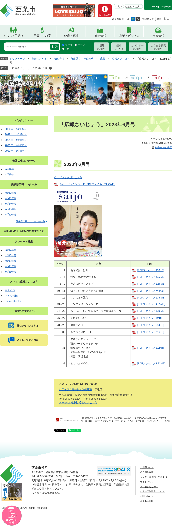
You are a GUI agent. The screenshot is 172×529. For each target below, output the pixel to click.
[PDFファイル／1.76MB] (151, 311)
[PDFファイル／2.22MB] (151, 363)
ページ (81, 44)
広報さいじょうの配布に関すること (24, 231)
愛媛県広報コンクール (24, 184)
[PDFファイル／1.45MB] (151, 297)
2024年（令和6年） (16, 140)
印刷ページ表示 (163, 147)
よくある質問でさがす (158, 47)
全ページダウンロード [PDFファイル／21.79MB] (87, 184)
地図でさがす (101, 47)
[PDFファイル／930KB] (150, 270)
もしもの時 (105, 14)
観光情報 (100, 35)
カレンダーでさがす (137, 47)
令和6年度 (10, 255)
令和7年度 (10, 193)
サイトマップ (147, 481)
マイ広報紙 (11, 295)
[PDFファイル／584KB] (150, 325)
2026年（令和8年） (16, 129)
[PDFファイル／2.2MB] (150, 347)
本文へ (118, 6)
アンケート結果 (24, 241)
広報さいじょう (121, 58)
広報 (102, 58)
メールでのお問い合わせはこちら (78, 402)
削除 (50, 68)
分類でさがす (39, 58)
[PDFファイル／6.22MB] (151, 277)
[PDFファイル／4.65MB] (151, 304)
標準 (158, 18)
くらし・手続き (13, 35)
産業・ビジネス (129, 35)
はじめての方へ (133, 6)
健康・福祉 (71, 35)
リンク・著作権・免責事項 (153, 477)
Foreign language (161, 6)
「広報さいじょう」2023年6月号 (28, 68)
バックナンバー (24, 120)
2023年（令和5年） (16, 145)
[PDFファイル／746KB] (150, 290)
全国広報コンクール (23, 160)
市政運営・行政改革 (82, 58)
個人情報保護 (147, 472)
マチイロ (10, 290)
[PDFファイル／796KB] (150, 332)
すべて (69, 44)
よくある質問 (147, 501)
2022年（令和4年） (16, 150)
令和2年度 (10, 214)
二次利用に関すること (24, 311)
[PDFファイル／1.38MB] (151, 283)
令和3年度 (10, 209)
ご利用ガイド (147, 467)
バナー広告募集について (152, 491)
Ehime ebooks (13, 301)
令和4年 (9, 169)
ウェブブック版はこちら (68, 177)
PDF (67, 48)
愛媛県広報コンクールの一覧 (30, 221)
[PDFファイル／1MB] (149, 318)
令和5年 (9, 174)
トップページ (17, 58)
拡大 (166, 18)
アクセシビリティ (149, 486)
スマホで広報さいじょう (24, 281)
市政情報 (158, 35)
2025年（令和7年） (16, 134)
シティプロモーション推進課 (75, 389)
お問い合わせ (147, 496)
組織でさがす (119, 47)
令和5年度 (10, 198)
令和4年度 (10, 203)
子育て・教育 (42, 35)
